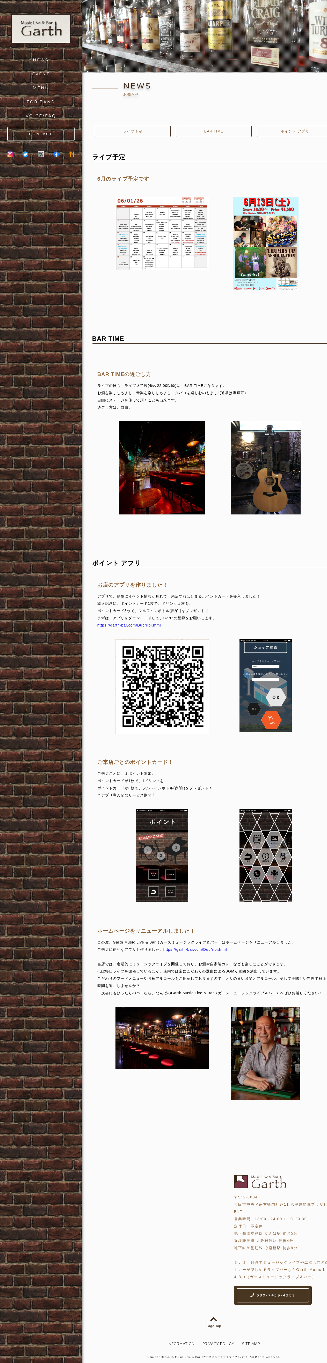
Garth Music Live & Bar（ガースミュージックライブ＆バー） (207, 1355)
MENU (41, 88)
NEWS (41, 60)
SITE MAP (251, 1342)
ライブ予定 (132, 131)
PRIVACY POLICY (218, 1342)
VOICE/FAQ (41, 116)
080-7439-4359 (272, 1294)
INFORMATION (181, 1342)
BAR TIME (213, 131)
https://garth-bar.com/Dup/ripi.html (129, 625)
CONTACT (41, 134)
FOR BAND (41, 102)
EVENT (41, 74)
